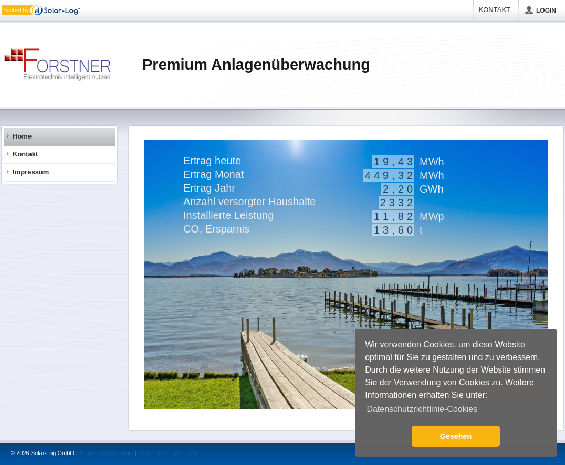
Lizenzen (185, 453)
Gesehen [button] (456, 436)
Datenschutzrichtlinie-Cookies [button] (422, 409)
